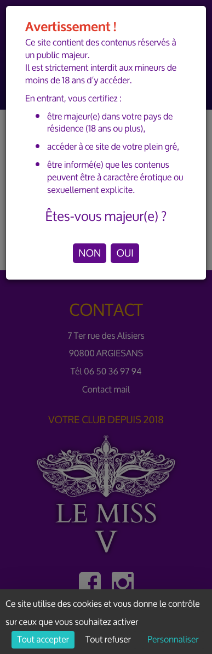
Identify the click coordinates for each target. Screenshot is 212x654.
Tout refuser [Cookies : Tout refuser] (108, 640)
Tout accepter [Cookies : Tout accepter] (42, 640)
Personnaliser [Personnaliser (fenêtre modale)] (172, 640)
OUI (124, 253)
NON (89, 253)
